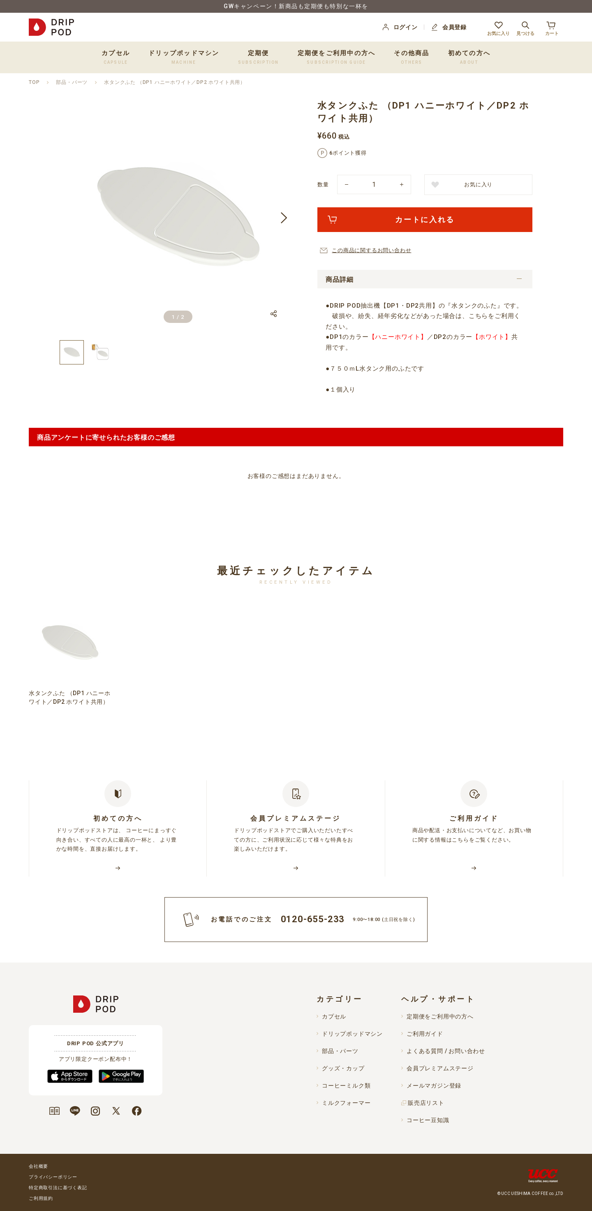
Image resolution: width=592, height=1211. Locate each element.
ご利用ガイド (425, 1033)
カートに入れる (425, 219)
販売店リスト (426, 1103)
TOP (34, 82)
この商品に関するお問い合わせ (371, 250)
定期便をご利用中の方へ (337, 57)
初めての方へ (469, 57)
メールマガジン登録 (434, 1085)
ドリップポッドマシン (352, 1033)
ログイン (399, 27)
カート (552, 27)
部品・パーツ (72, 82)
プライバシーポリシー (53, 1177)
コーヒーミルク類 (346, 1085)
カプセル (334, 1016)
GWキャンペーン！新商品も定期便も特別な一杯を (296, 6)
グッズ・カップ (343, 1068)
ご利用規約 (41, 1198)
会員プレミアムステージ (440, 1068)
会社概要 (38, 1166)
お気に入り (498, 27)
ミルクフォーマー (346, 1103)
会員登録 (448, 27)
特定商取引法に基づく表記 (58, 1187)
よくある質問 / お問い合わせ (446, 1051)
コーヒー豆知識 (428, 1120)
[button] (283, 218)
